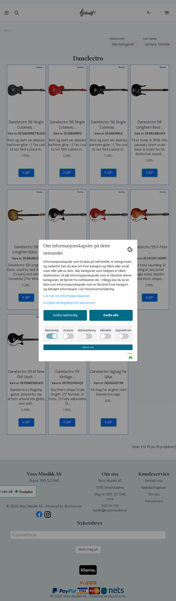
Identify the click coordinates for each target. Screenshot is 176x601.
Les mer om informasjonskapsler (66, 296)
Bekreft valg (88, 347)
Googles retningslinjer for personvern (69, 303)
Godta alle (110, 315)
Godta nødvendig (65, 315)
